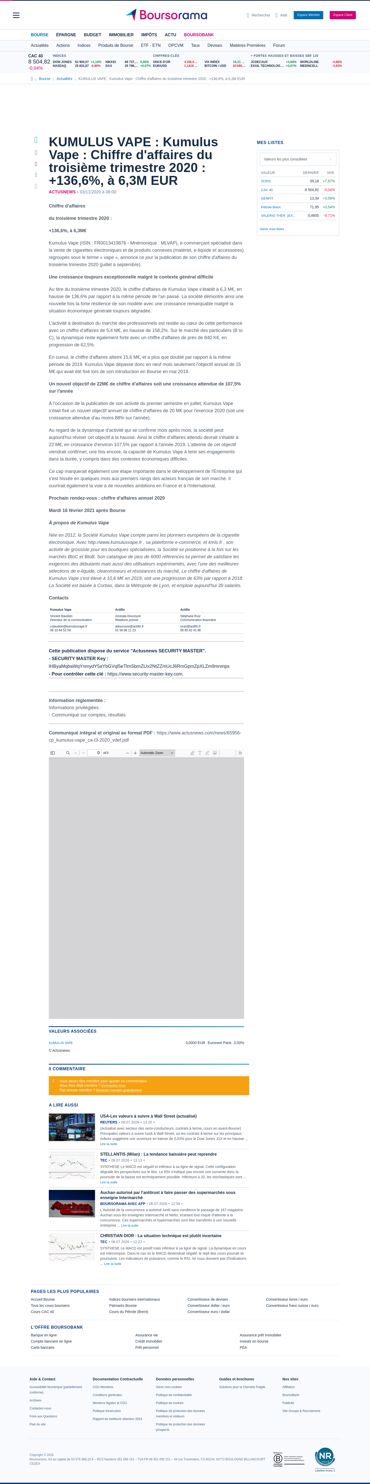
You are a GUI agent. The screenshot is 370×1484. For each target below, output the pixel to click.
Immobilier (121, 35)
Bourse (39, 35)
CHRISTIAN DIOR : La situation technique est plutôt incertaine (160, 1236)
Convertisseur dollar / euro (209, 1305)
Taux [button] (195, 45)
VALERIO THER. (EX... (278, 216)
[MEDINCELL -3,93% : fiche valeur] (321, 66)
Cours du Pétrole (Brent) (128, 1312)
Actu (170, 35)
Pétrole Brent (271, 207)
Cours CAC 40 (42, 1312)
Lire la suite (108, 1144)
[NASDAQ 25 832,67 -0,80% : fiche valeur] (77, 66)
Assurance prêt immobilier (260, 1335)
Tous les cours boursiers (50, 1305)
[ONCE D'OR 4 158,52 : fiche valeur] (177, 62)
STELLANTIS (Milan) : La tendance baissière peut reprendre (158, 1154)
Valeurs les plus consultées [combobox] (285, 159)
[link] (35, 1400)
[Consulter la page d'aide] (281, 15)
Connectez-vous (113, 1085)
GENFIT (267, 198)
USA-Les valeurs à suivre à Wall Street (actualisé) (148, 1116)
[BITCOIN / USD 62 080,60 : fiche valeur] (226, 66)
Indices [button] (84, 45)
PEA (243, 1347)
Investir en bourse (254, 1341)
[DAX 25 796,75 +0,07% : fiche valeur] (128, 66)
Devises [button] (215, 45)
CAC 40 (35, 56)
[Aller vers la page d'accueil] (182, 15)
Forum (279, 45)
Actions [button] (63, 45)
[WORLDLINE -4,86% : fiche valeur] (321, 62)
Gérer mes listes (272, 229)
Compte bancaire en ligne (51, 1341)
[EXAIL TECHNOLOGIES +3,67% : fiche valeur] (273, 66)
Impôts (149, 35)
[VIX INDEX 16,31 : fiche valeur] (226, 62)
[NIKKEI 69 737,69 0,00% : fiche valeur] (128, 62)
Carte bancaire (42, 1347)
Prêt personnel (147, 1347)
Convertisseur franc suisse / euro (292, 1305)
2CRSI (266, 181)
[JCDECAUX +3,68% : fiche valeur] (273, 62)
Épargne (66, 35)
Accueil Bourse (43, 1299)
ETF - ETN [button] (151, 45)
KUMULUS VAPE (61, 1043)
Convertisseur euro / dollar (209, 1312)
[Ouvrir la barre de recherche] (258, 15)
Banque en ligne (44, 1335)
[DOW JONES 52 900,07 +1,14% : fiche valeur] (77, 62)
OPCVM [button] (175, 45)
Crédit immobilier (148, 1341)
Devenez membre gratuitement (119, 1090)
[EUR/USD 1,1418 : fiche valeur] (177, 66)
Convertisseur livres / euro (287, 1299)
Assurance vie (146, 1335)
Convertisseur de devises (208, 1299)
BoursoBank (199, 35)
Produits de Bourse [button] (115, 45)
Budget (92, 35)
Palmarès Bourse (123, 1305)
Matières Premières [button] (247, 45)
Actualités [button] (40, 45)
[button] (16, 15)
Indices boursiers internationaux (134, 1299)
